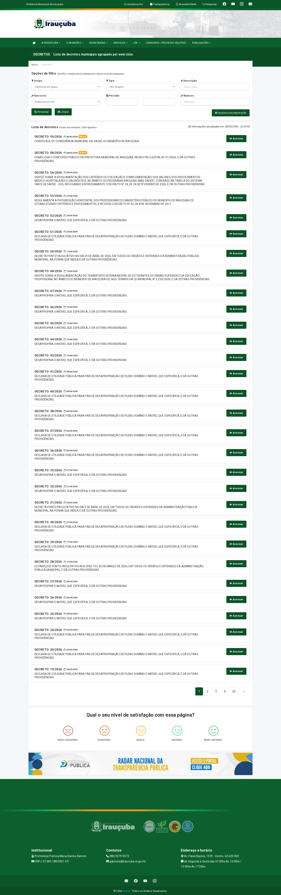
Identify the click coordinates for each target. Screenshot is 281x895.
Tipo (110, 80)
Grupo (36, 80)
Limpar (63, 111)
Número (187, 95)
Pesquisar (41, 111)
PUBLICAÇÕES (201, 42)
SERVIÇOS (120, 42)
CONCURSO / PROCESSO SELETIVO (166, 42)
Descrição (189, 80)
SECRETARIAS (98, 42)
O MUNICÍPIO (74, 42)
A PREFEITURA (50, 42)
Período (112, 95)
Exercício (38, 95)
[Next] (234, 690)
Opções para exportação (230, 112)
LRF (136, 42)
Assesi (127, 890)
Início (34, 64)
